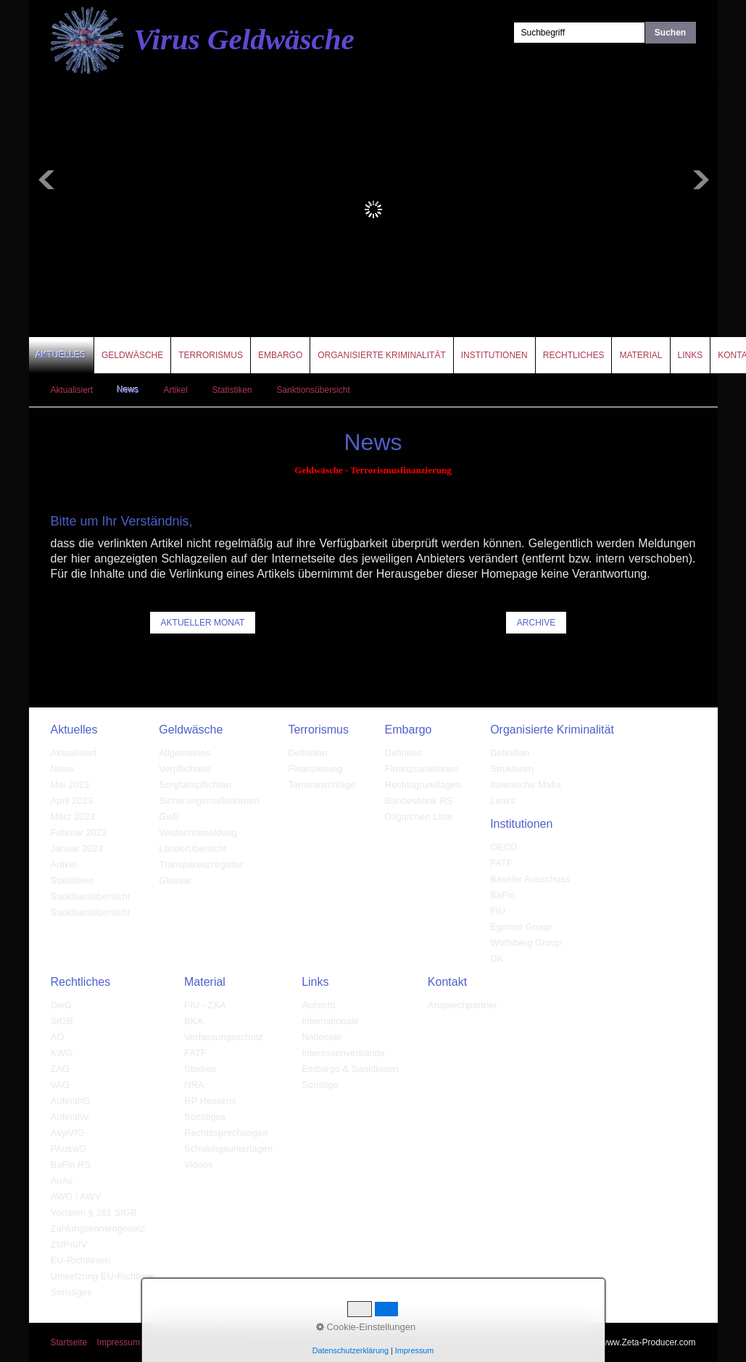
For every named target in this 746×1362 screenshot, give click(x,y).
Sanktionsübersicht (312, 390)
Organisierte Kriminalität (381, 355)
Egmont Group (521, 926)
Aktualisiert (72, 390)
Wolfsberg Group (525, 942)
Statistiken (232, 390)
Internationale (330, 1021)
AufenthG (71, 1100)
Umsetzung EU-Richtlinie (103, 1276)
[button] (203, 622)
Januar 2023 (77, 848)
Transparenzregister (201, 864)
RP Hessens (210, 1100)
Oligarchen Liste (419, 816)
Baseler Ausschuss (530, 878)
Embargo (280, 355)
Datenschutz (221, 1342)
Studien (200, 1068)
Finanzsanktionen (422, 768)
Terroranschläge (321, 784)
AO (58, 1036)
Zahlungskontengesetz (98, 1228)
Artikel (175, 390)
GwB (169, 816)
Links (690, 355)
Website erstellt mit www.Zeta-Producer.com (610, 1342)
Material (640, 355)
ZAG (60, 1068)
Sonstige (320, 1084)
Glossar (175, 880)
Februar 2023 (79, 832)
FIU (497, 910)
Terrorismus (210, 355)
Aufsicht (318, 1005)
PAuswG (69, 1148)
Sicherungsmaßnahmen (209, 800)
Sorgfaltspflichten (195, 784)
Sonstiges (71, 1292)
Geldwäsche (132, 355)
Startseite (69, 1342)
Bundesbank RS (419, 800)
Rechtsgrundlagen (423, 784)
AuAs (62, 1180)
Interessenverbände (343, 1052)
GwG (61, 1005)
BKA (193, 1021)
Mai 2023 (70, 784)
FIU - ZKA (205, 1005)
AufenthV (70, 1116)
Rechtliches (574, 355)
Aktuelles (61, 355)
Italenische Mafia (525, 784)
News (128, 390)
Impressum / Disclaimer (142, 1342)
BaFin (502, 894)
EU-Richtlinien (80, 1260)
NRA (194, 1084)
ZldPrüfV (69, 1244)
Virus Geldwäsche (244, 39)
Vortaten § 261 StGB (94, 1212)
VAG (60, 1084)
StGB (62, 1021)
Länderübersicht (192, 848)
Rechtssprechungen (226, 1132)
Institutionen (494, 355)
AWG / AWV (76, 1196)
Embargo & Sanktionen (350, 1068)
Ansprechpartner (462, 1005)
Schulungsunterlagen (228, 1148)
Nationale (321, 1036)
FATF (501, 863)
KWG (62, 1052)
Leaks (502, 800)
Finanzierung (315, 768)
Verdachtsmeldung (198, 832)
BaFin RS (71, 1164)
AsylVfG (68, 1132)
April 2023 (72, 800)
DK (496, 958)
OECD (504, 847)
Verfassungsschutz (223, 1036)
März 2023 (73, 816)
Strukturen (512, 768)
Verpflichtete (185, 768)
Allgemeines (184, 752)
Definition (307, 752)
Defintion (403, 752)
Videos (198, 1164)
